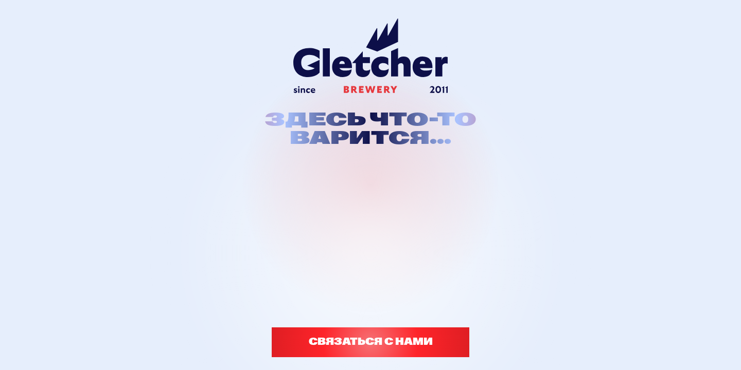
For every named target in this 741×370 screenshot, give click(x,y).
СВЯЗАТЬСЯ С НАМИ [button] (371, 342)
